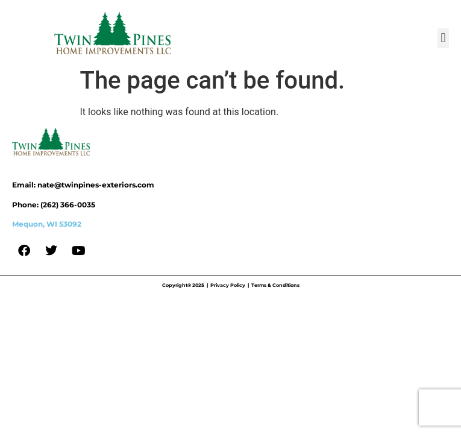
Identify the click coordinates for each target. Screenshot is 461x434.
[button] (443, 38)
